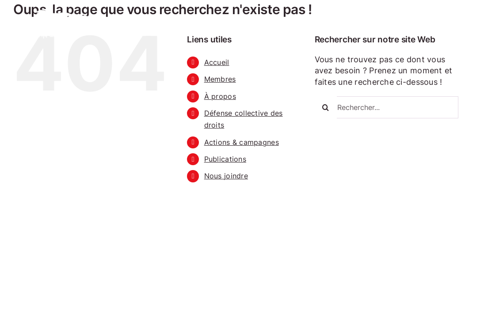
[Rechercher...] (386, 107)
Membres (220, 79)
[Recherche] (326, 107)
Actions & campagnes (241, 142)
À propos (220, 96)
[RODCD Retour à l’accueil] (61, 10)
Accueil (216, 62)
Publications (225, 159)
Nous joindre (226, 175)
